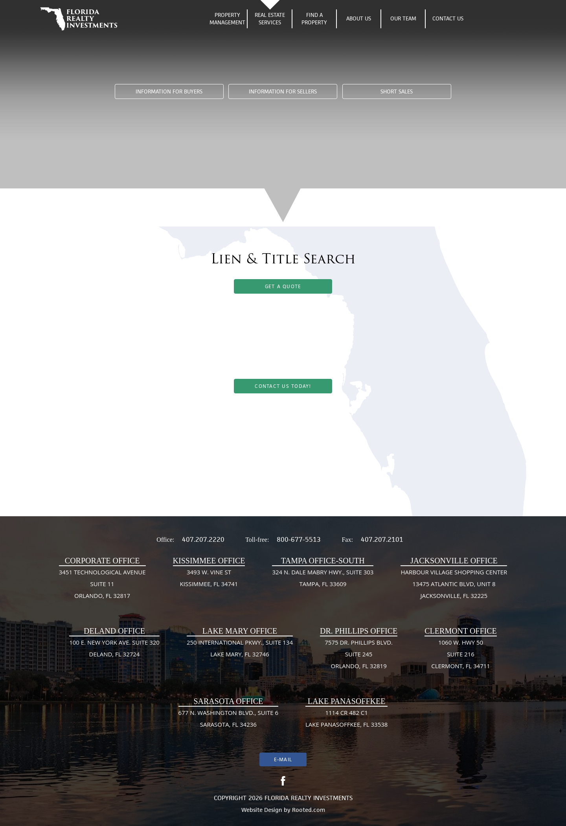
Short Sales (396, 91)
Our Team (403, 18)
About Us (358, 18)
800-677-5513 (299, 539)
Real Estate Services (270, 18)
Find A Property (314, 18)
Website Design (261, 809)
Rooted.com (308, 809)
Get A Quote (283, 286)
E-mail (283, 759)
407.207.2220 (203, 539)
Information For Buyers (169, 91)
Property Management (227, 18)
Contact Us (447, 18)
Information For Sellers (283, 91)
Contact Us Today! (283, 386)
